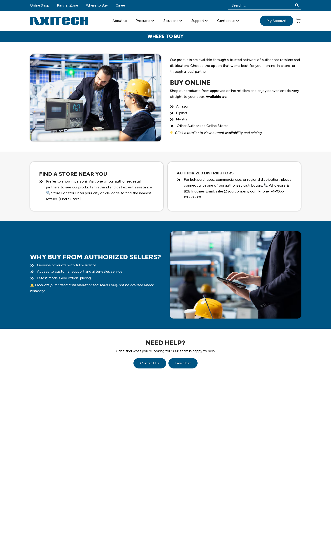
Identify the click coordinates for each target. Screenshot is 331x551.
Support (199, 21)
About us (119, 21)
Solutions (172, 21)
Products (145, 21)
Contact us (228, 21)
